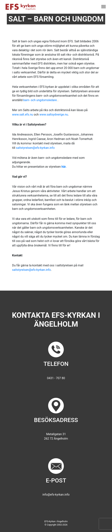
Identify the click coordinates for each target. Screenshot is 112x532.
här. (63, 166)
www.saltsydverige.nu (53, 114)
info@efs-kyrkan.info (56, 494)
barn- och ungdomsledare (40, 100)
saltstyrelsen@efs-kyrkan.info (35, 148)
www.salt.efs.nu (22, 114)
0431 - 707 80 (56, 378)
